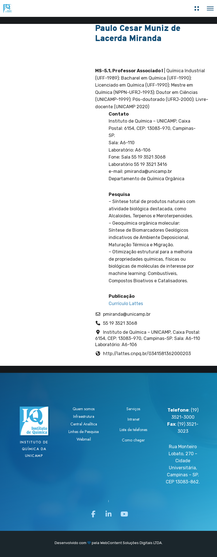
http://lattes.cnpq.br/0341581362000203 (147, 353)
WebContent (111, 543)
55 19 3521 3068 (120, 323)
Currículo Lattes (126, 303)
